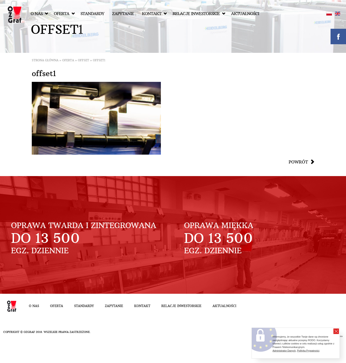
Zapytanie (123, 13)
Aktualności (245, 13)
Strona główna (45, 60)
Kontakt (154, 13)
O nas (39, 13)
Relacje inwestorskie (199, 13)
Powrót (298, 162)
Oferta (64, 13)
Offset (83, 60)
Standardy (92, 13)
